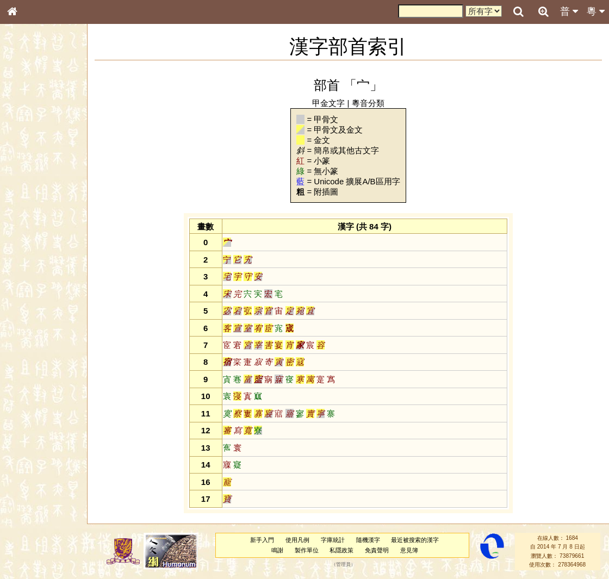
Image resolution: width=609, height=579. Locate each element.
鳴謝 (280, 550)
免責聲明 (380, 550)
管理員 (346, 564)
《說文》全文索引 (40, 341)
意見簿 (412, 550)
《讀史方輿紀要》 (40, 352)
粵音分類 (371, 103)
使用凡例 (301, 540)
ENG (48, 120)
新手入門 (265, 540)
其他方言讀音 (33, 312)
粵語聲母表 (30, 227)
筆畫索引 (27, 156)
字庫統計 (335, 540)
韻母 (37, 291)
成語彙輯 (27, 362)
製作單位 (309, 550)
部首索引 (27, 146)
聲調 (51, 291)
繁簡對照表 (30, 372)
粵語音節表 (30, 216)
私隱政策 (345, 550)
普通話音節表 (33, 302)
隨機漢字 (371, 540)
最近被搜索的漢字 (418, 540)
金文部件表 (30, 177)
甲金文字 (331, 103)
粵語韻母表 (30, 237)
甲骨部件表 (30, 166)
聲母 (21, 291)
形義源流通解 (33, 187)
